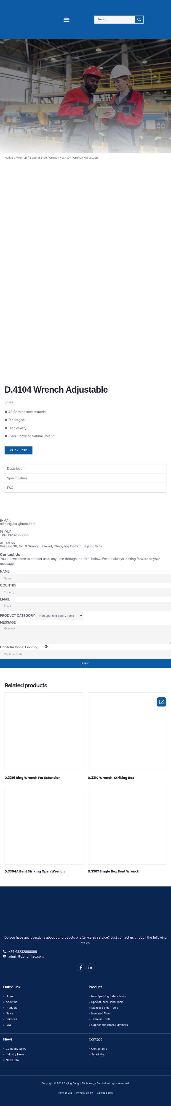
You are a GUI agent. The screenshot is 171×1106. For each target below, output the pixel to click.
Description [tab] (15, 467)
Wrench (21, 157)
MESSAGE (8, 621)
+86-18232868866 (14, 534)
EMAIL (5, 598)
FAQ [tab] (10, 487)
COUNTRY (8, 584)
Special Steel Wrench (44, 157)
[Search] (139, 19)
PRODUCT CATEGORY (17, 614)
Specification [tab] (17, 477)
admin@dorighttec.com (17, 522)
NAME (5, 570)
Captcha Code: (24, 645)
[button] (66, 19)
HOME (9, 157)
